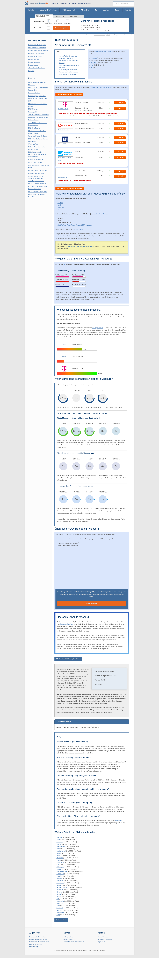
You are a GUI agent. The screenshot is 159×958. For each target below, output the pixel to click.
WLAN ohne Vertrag (35, 162)
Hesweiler (59, 869)
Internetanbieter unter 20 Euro (39, 942)
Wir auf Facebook (103, 937)
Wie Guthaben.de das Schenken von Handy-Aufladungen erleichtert (36, 178)
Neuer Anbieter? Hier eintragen (73, 942)
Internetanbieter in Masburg (103, 52)
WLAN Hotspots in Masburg (68, 70)
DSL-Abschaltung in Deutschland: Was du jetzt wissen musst (37, 154)
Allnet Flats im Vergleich (36, 68)
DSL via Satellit (78, 229)
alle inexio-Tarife (62, 177)
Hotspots (118, 820)
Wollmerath (60, 912)
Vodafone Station (34, 93)
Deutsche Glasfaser (66, 624)
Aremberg (59, 842)
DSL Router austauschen (36, 173)
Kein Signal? (32, 112)
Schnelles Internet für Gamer (38, 136)
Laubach (59, 885)
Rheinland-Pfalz (108, 87)
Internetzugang (33, 65)
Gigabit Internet (33, 59)
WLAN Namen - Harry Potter (37, 192)
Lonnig (58, 896)
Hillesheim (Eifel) (62, 871)
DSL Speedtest (68, 937)
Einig (58, 855)
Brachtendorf (60, 846)
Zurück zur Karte (61, 920)
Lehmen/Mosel (61, 887)
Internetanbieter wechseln (38, 937)
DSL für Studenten (35, 944)
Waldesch (59, 908)
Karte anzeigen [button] (91, 603)
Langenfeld (60, 883)
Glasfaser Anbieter (102, 214)
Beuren (58, 844)
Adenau (59, 837)
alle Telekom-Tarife (63, 109)
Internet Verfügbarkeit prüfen (38, 51)
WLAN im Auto (33, 144)
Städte (108, 35)
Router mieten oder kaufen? (37, 170)
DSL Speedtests (97, 328)
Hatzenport (60, 867)
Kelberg (59, 878)
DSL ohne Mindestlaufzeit (37, 48)
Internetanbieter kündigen (38, 939)
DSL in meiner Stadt (35, 56)
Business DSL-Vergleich (36, 53)
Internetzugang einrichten (37, 96)
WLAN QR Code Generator (37, 184)
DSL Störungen (33, 109)
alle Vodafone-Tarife (63, 130)
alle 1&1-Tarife (62, 144)
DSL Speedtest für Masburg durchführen (68, 659)
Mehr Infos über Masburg (67, 74)
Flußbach (59, 858)
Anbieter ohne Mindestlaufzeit (38, 115)
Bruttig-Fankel (61, 851)
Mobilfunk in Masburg (66, 58)
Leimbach (59, 890)
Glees (58, 865)
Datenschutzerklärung (105, 939)
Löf (57, 899)
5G (64, 264)
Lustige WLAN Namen (35, 160)
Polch (58, 903)
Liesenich (59, 892)
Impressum (101, 942)
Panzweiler (60, 901)
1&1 (92, 65)
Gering (58, 860)
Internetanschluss (34, 62)
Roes (58, 906)
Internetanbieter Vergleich (37, 45)
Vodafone (94, 63)
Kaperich (59, 876)
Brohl (58, 849)
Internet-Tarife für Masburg (68, 56)
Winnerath (59, 910)
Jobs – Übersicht (69, 939)
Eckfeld (58, 853)
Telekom (94, 58)
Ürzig (58, 915)
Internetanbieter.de (99, 35)
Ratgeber (31, 71)
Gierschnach (60, 862)
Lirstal (58, 894)
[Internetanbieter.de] (36, 3)
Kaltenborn (60, 874)
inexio (59, 205)
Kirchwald (59, 880)
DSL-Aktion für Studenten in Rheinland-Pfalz (80, 246)
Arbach (58, 840)
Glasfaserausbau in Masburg (68, 72)
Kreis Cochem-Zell (96, 87)
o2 (92, 67)
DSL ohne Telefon (34, 128)
